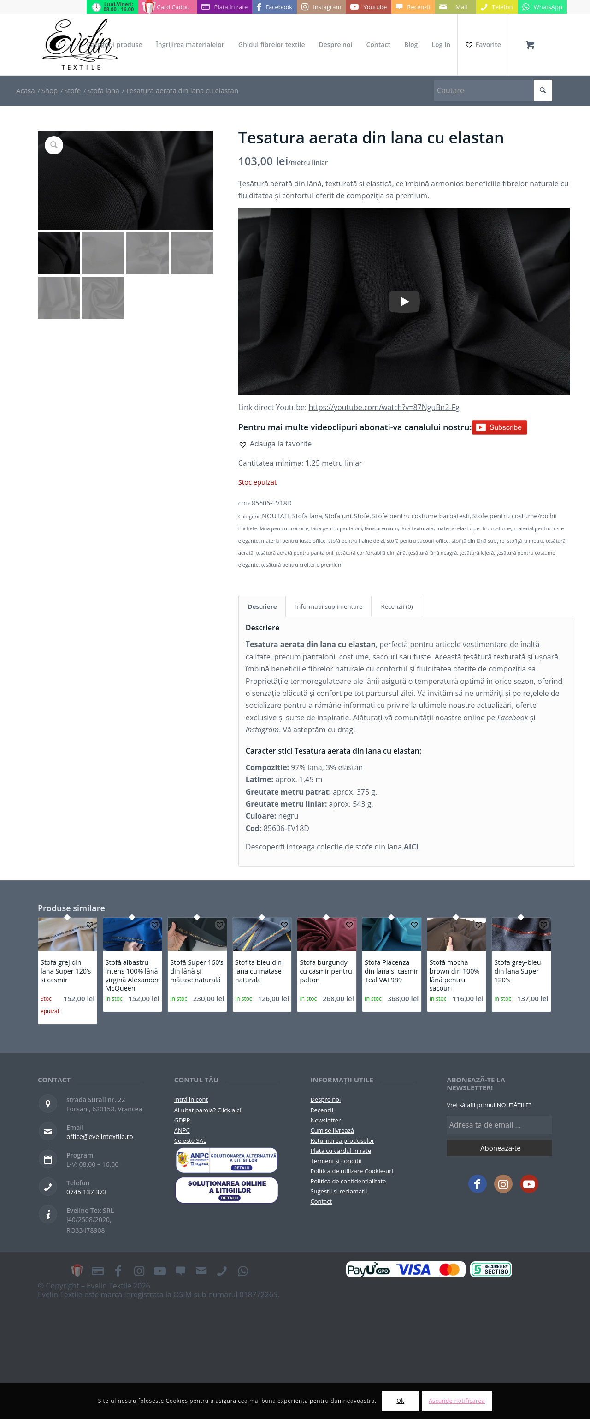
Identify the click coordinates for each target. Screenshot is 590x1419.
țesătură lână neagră (432, 552)
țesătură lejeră (477, 552)
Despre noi (325, 1099)
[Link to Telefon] (497, 7)
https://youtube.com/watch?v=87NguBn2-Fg (383, 407)
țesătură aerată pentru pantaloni (294, 552)
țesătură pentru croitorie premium (302, 564)
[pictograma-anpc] (227, 1160)
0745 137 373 (86, 1191)
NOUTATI (275, 515)
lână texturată (417, 528)
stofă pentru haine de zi (356, 540)
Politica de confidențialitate (348, 1181)
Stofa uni (337, 515)
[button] (275, 444)
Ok (400, 1401)
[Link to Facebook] (274, 7)
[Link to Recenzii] (412, 7)
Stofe (362, 515)
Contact (321, 1201)
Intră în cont (191, 1099)
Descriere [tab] (262, 606)
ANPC (182, 1130)
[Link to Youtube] (368, 7)
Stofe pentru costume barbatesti (421, 515)
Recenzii (321, 1110)
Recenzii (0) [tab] (397, 606)
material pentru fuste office (293, 540)
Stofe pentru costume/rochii (514, 515)
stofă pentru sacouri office (417, 540)
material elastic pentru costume (473, 528)
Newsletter (325, 1120)
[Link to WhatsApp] (542, 7)
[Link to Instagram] (321, 7)
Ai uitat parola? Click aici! (208, 1110)
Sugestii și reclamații (338, 1191)
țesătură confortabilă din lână (371, 552)
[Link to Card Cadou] (167, 7)
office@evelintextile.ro (99, 1136)
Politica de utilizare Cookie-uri (351, 1171)
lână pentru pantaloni (336, 528)
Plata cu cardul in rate (340, 1150)
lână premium (381, 528)
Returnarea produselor (342, 1140)
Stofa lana (307, 515)
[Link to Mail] (455, 7)
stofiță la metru (525, 540)
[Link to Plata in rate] (225, 7)
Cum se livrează (332, 1130)
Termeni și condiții (335, 1161)
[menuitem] (114, 44)
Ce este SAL (190, 1140)
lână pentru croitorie (284, 528)
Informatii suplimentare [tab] (328, 606)
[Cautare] (493, 90)
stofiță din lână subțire (477, 540)
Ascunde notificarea (457, 1401)
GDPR (182, 1120)
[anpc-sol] (227, 1190)
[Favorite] (482, 44)
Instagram (262, 729)
